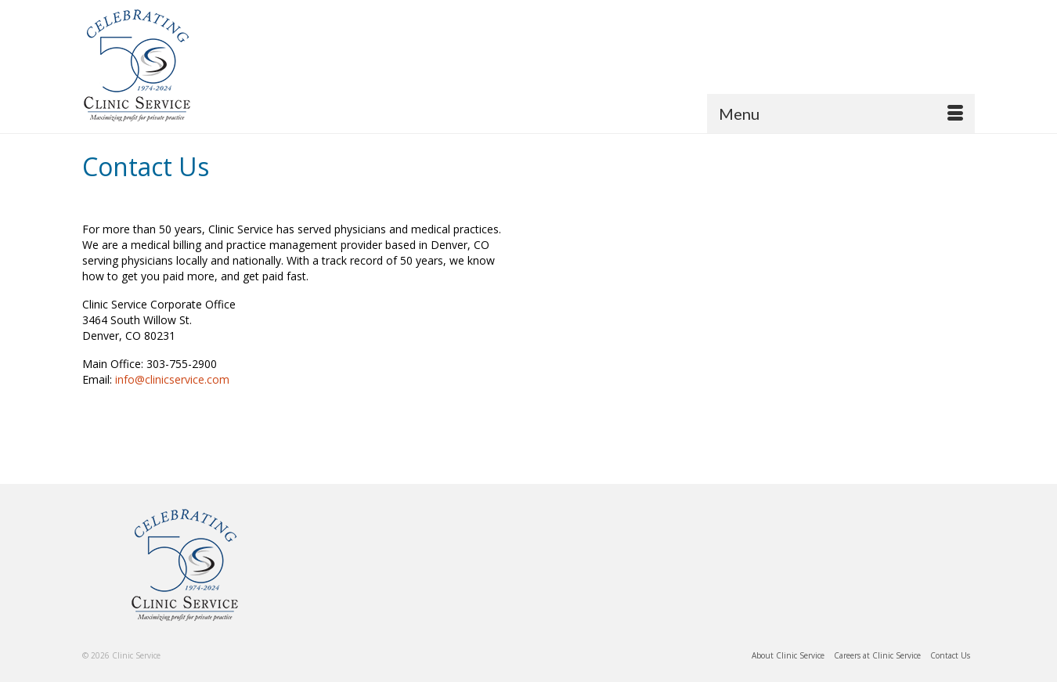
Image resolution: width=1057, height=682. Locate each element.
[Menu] (841, 113)
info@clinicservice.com (172, 379)
